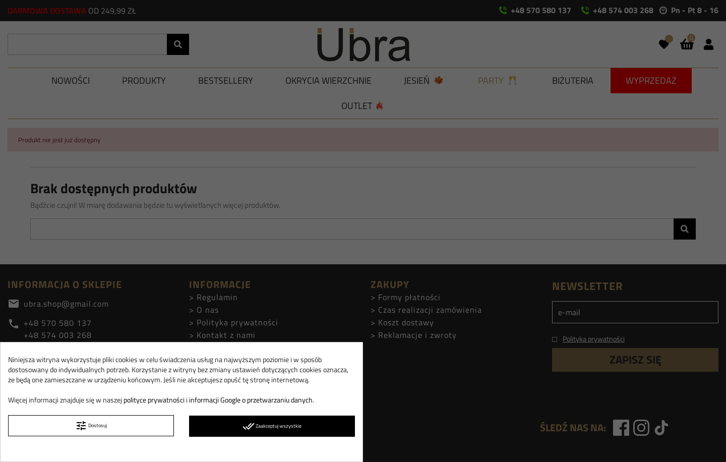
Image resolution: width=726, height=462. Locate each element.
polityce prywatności (154, 399)
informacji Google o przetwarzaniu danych (251, 399)
